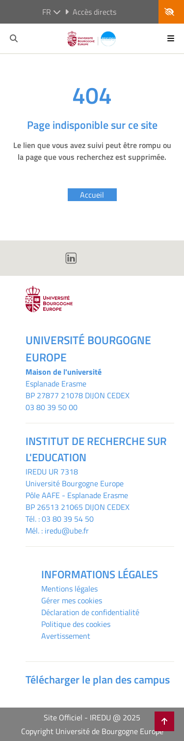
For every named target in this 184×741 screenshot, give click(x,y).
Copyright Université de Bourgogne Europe (92, 731)
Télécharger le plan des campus (98, 679)
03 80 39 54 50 (68, 519)
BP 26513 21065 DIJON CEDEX (78, 507)
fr (51, 12)
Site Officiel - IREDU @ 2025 (92, 717)
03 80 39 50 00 (52, 407)
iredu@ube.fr (67, 530)
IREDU (37, 471)
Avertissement (65, 636)
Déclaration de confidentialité (90, 612)
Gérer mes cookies (71, 600)
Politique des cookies (75, 624)
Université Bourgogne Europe (75, 483)
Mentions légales (69, 588)
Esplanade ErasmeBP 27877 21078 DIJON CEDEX (78, 389)
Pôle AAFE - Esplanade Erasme (77, 495)
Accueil (92, 195)
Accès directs (90, 12)
